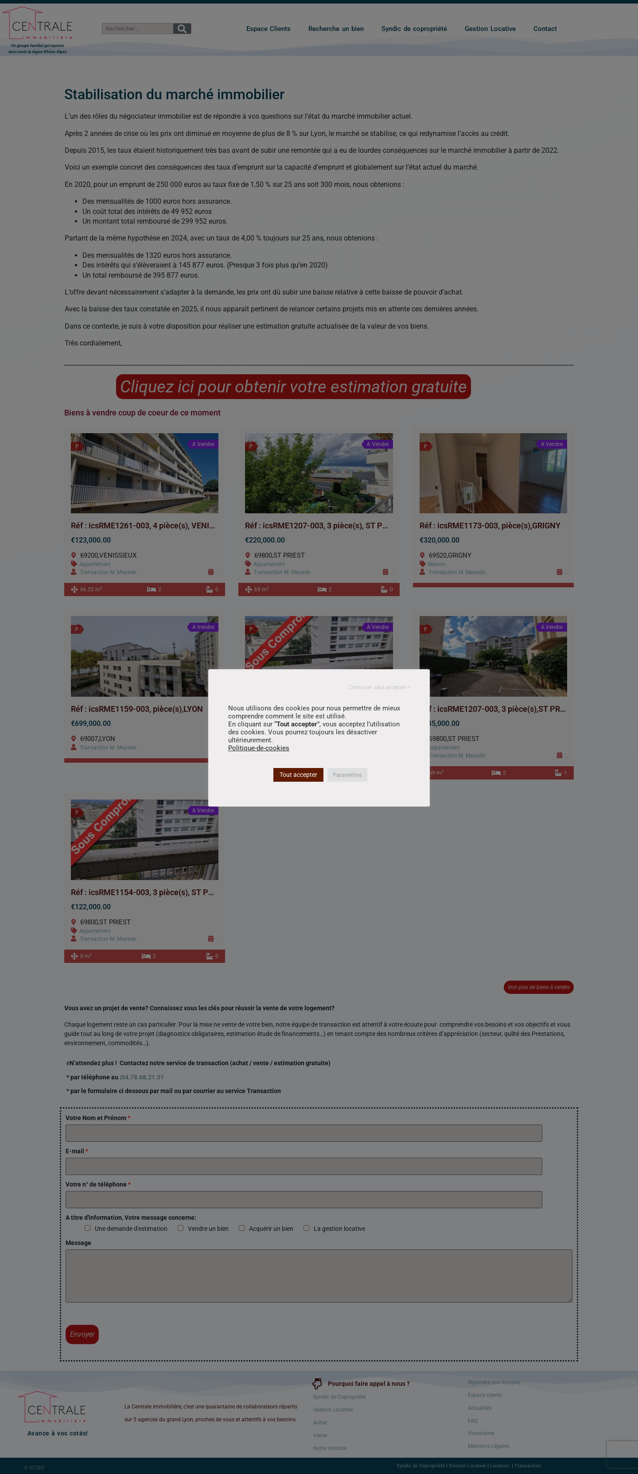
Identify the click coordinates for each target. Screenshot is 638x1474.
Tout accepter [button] (298, 774)
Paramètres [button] (347, 775)
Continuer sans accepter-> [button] (379, 687)
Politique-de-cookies (258, 748)
